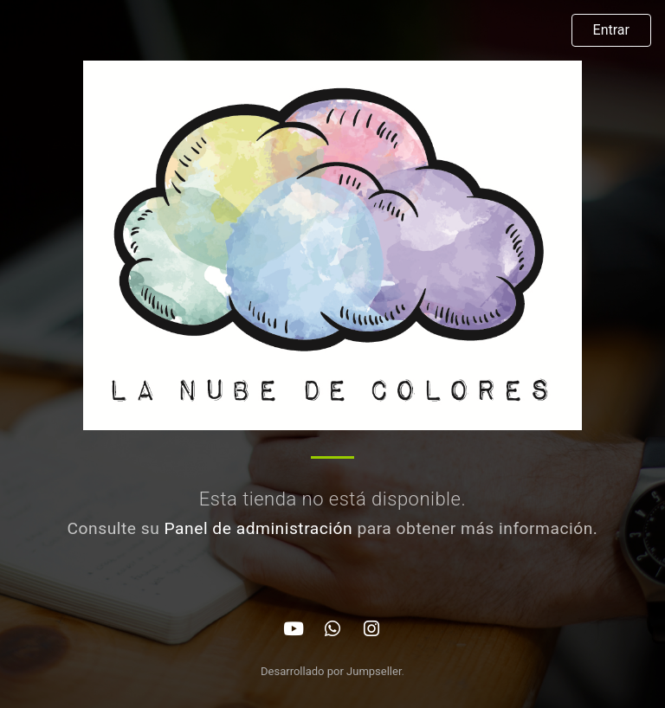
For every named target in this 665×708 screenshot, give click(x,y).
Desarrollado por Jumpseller (331, 671)
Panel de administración (259, 528)
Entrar (611, 30)
